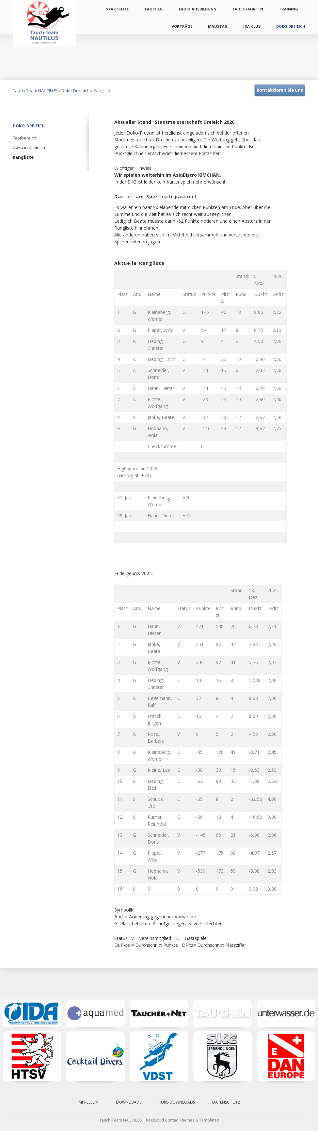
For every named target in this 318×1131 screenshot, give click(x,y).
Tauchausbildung (197, 9)
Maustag (218, 26)
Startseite (117, 9)
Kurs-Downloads (177, 1102)
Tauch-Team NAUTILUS (35, 90)
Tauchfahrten (247, 9)
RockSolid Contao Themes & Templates (182, 1120)
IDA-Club (252, 26)
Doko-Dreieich (290, 26)
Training (288, 9)
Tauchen (153, 9)
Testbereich (24, 138)
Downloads (128, 1102)
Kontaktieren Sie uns (280, 90)
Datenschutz (226, 1102)
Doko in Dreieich (29, 147)
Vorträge (182, 26)
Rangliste (23, 157)
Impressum (88, 1102)
